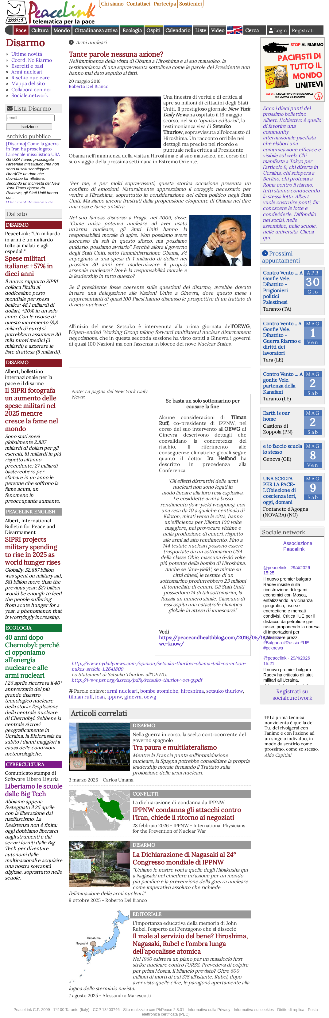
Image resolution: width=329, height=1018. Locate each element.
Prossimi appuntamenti (281, 257)
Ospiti (153, 30)
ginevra (132, 697)
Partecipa (165, 4)
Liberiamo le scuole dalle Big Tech (33, 790)
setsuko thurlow (224, 691)
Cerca (252, 30)
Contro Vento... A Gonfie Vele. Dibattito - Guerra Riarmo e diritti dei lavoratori (282, 338)
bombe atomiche (159, 691)
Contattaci (138, 4)
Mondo (61, 30)
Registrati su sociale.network (292, 694)
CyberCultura (25, 764)
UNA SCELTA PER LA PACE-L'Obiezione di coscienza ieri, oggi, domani (279, 490)
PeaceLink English (30, 512)
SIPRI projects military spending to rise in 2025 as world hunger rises (32, 550)
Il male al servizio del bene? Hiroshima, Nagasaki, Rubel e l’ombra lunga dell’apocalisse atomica (190, 944)
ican (100, 697)
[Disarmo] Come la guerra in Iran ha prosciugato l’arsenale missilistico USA (33, 149)
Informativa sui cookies (254, 1009)
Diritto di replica (290, 1009)
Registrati (303, 30)
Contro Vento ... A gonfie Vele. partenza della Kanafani (283, 383)
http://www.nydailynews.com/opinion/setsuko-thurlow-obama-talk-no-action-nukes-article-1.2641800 (159, 666)
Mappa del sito (28, 83)
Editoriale (147, 914)
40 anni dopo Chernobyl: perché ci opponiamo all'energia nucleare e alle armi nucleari (32, 656)
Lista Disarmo (32, 108)
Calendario (177, 30)
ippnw (114, 697)
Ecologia (132, 30)
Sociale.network (29, 95)
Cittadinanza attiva (96, 30)
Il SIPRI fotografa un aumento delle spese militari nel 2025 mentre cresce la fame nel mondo (31, 409)
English (234, 30)
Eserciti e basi (27, 66)
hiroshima (192, 691)
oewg (150, 697)
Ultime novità (26, 54)
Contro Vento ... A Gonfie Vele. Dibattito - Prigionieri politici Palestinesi (283, 287)
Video (217, 30)
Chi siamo (112, 4)
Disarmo (25, 42)
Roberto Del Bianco (88, 86)
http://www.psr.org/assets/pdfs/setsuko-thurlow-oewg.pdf (137, 680)
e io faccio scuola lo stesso (282, 449)
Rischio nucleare (30, 77)
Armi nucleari (27, 72)
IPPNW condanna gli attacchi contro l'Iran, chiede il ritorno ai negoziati (187, 814)
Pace (20, 30)
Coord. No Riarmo (31, 60)
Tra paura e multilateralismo (175, 747)
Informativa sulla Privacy (209, 1009)
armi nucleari (122, 691)
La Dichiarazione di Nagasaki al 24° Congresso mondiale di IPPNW (184, 858)
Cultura (39, 30)
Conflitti (145, 794)
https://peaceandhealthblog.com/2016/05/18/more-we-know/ (221, 640)
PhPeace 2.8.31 (170, 1009)
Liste (200, 30)
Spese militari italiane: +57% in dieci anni (29, 266)
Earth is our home (276, 416)
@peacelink (274, 567)
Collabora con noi (31, 89)
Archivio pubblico (28, 136)
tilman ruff (81, 697)
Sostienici (190, 4)
